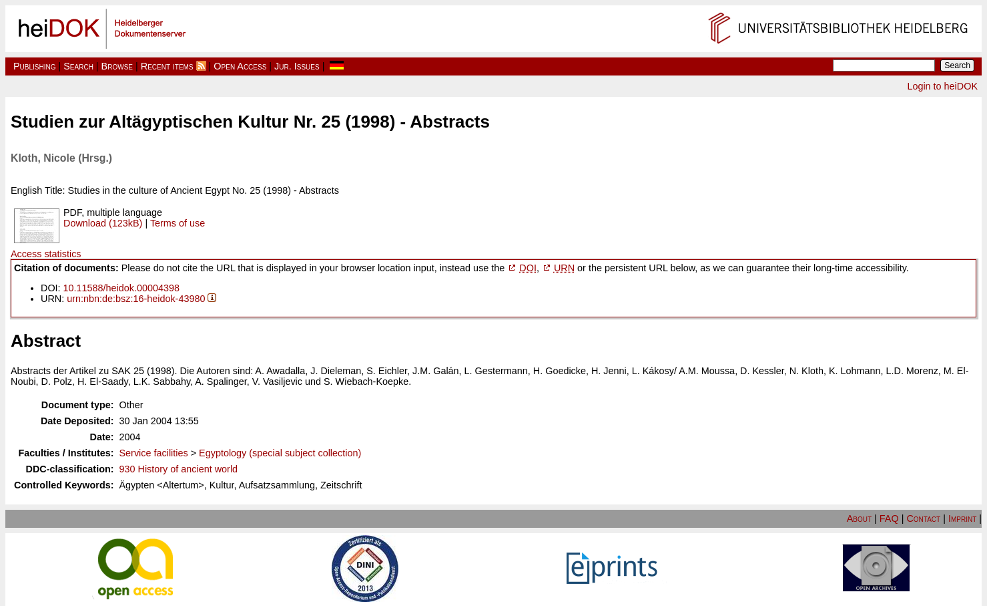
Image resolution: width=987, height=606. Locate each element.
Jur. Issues (297, 66)
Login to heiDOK (942, 86)
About (859, 518)
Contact (923, 518)
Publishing (34, 66)
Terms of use (177, 223)
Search (78, 66)
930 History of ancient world (178, 469)
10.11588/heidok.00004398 (121, 288)
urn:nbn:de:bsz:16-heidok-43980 (136, 298)
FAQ (889, 518)
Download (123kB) (102, 223)
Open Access (240, 66)
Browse (117, 66)
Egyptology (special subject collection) (280, 453)
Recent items (167, 66)
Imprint (962, 518)
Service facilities (153, 453)
